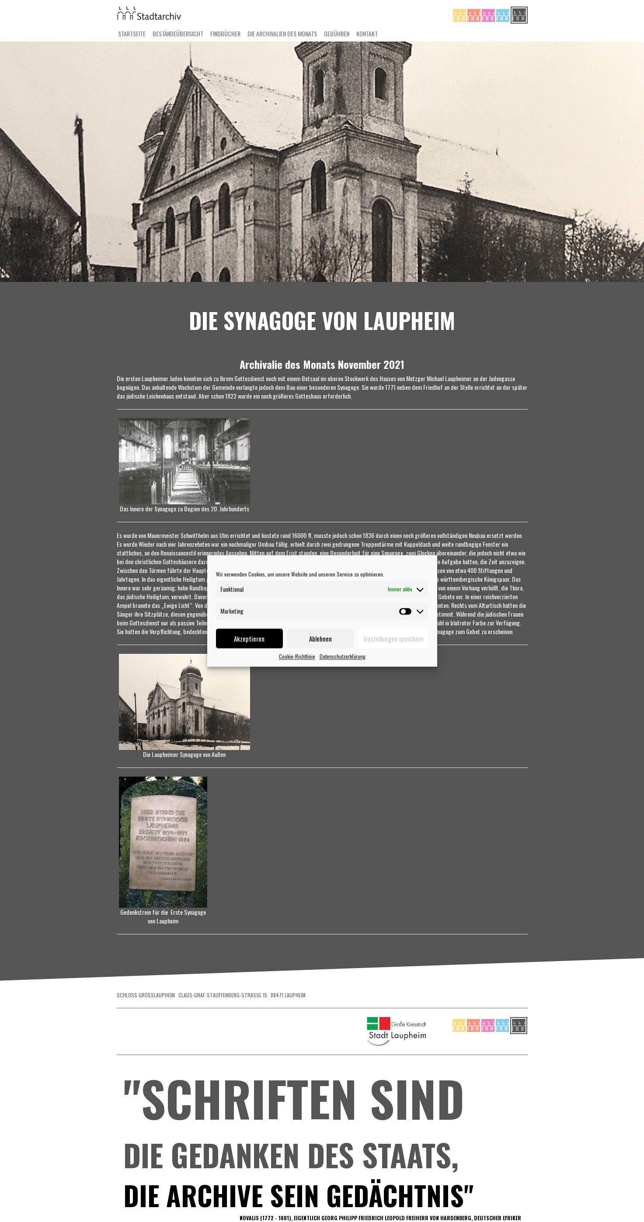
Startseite (132, 33)
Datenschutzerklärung (343, 656)
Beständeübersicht (178, 33)
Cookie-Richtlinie (297, 656)
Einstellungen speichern (393, 638)
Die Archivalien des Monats (282, 33)
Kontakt (367, 33)
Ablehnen (320, 638)
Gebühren (336, 33)
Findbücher (225, 33)
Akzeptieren (249, 638)
